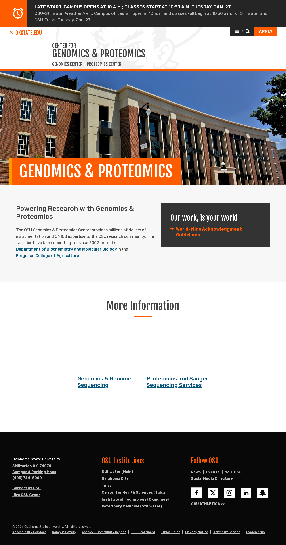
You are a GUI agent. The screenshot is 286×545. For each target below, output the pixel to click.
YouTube (233, 472)
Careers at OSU (26, 488)
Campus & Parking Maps (34, 472)
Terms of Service (226, 532)
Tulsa (107, 485)
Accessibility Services (29, 532)
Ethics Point (170, 532)
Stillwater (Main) (117, 472)
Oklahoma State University (36, 459)
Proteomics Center (104, 64)
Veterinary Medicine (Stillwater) (132, 506)
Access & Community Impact (104, 532)
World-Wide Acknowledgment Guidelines (209, 232)
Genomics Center (67, 64)
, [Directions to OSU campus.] (31, 466)
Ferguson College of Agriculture (47, 255)
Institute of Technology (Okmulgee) (135, 499)
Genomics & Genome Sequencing (104, 382)
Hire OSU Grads (26, 495)
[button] (242, 31)
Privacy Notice (196, 532)
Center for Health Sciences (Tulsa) (134, 492)
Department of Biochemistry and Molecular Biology (66, 249)
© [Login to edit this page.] (13, 527)
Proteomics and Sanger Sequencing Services (177, 382)
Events (212, 472)
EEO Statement (143, 532)
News (196, 472)
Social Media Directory (212, 478)
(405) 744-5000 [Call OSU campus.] (27, 478)
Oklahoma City (115, 478)
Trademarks (255, 532)
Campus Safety (64, 532)
